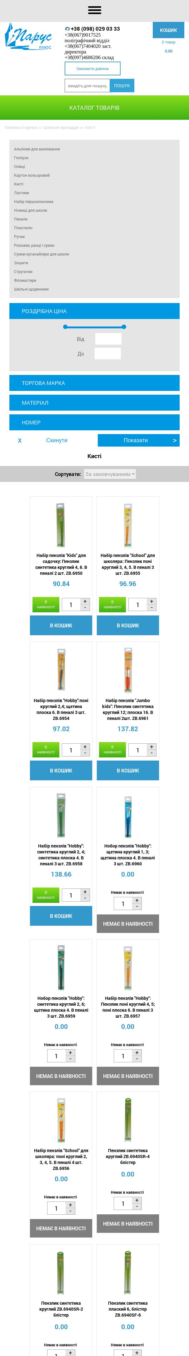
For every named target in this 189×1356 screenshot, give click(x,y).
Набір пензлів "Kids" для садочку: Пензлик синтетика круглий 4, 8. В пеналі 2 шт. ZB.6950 (32, 564)
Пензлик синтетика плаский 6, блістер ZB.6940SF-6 (156, 1037)
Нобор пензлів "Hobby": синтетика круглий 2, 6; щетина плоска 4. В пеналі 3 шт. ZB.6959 (33, 887)
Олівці (19, 166)
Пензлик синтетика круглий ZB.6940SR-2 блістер (95, 1037)
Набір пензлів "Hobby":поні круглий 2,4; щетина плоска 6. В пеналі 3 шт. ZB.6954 (156, 564)
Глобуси (21, 157)
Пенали (20, 218)
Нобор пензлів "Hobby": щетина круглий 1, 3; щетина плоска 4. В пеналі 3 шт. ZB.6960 (156, 723)
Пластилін (23, 227)
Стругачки (23, 271)
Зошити (21, 262)
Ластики (21, 192)
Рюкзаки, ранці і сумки (34, 245)
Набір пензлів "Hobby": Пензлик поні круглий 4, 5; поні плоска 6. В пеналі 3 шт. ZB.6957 (94, 887)
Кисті (18, 183)
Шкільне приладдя (61, 127)
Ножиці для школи (30, 210)
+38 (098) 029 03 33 (95, 28)
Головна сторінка (21, 127)
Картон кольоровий (32, 175)
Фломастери (25, 280)
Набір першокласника (33, 201)
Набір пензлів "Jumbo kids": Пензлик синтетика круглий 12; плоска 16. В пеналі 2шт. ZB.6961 (33, 726)
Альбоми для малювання (37, 148)
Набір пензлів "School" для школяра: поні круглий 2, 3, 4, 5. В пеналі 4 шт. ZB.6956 (156, 887)
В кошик (33, 638)
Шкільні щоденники (31, 288)
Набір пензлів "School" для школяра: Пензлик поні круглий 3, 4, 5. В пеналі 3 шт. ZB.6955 (94, 564)
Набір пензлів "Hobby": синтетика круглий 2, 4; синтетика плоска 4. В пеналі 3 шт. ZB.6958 (95, 723)
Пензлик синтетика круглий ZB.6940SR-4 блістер (33, 1037)
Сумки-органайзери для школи (41, 253)
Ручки (19, 236)
